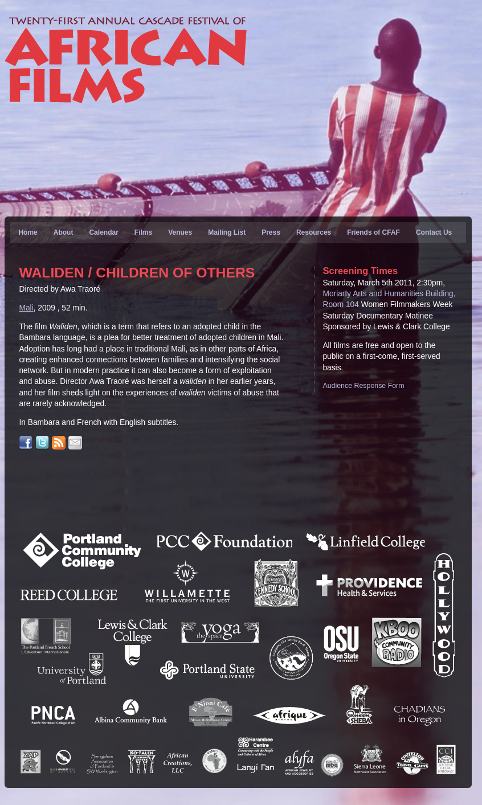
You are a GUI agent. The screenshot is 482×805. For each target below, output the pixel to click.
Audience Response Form (363, 386)
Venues (180, 232)
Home (27, 232)
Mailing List (227, 232)
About (63, 232)
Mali (26, 308)
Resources (313, 232)
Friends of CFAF (373, 232)
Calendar (103, 232)
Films (143, 232)
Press (271, 232)
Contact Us (434, 232)
